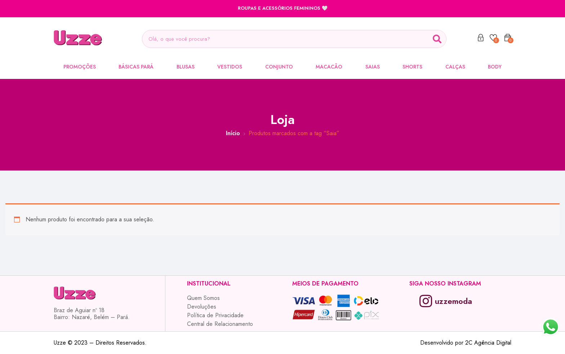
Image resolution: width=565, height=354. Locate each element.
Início (233, 133)
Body (495, 66)
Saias (372, 66)
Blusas (186, 66)
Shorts (412, 66)
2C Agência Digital (488, 342)
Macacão (329, 66)
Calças (455, 66)
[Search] (437, 39)
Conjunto (279, 66)
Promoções (79, 66)
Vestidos (229, 66)
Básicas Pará (136, 66)
